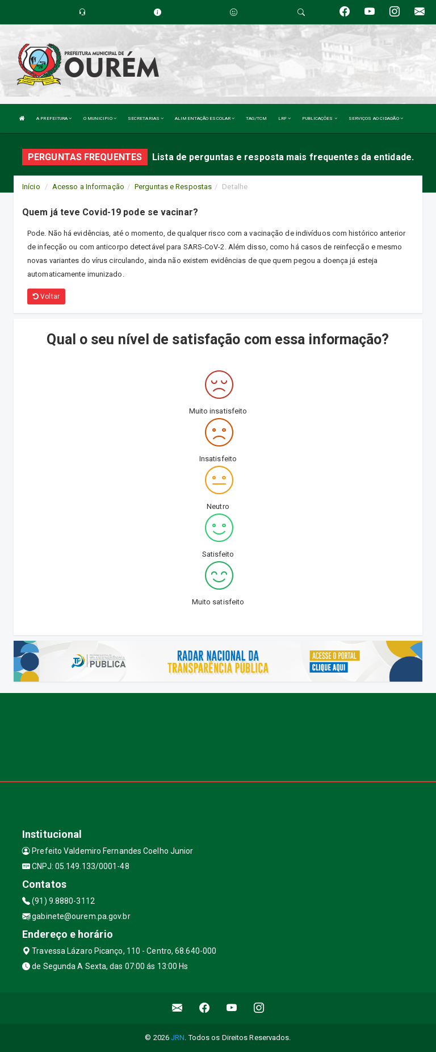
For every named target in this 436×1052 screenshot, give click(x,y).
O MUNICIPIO (99, 118)
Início (31, 186)
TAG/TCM (256, 118)
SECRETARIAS (146, 118)
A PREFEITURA (54, 118)
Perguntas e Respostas (173, 186)
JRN (178, 1037)
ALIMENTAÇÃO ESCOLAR (204, 118)
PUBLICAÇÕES (319, 118)
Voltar (46, 296)
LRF (284, 118)
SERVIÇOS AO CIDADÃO (376, 118)
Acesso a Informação (88, 186)
